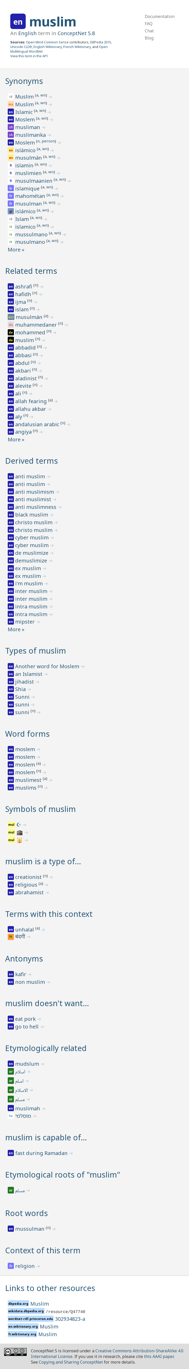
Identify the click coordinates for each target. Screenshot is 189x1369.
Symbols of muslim (40, 809)
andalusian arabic (37, 424)
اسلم (20, 1081)
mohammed (31, 332)
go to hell (27, 1026)
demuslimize (31, 560)
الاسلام (22, 1090)
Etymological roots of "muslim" (62, 1174)
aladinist (26, 378)
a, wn (41, 95)
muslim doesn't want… (47, 1003)
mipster (25, 621)
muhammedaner (36, 324)
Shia (21, 689)
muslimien (29, 173)
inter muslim (32, 591)
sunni (23, 704)
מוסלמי (23, 1115)
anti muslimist (33, 499)
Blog (149, 38)
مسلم (20, 1100)
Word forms (27, 734)
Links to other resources (50, 1288)
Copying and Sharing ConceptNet (71, 1362)
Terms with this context (49, 914)
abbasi (24, 355)
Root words (26, 1213)
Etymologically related (46, 1048)
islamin (25, 165)
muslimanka (31, 134)
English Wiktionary (47, 46)
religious (27, 884)
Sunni (23, 696)
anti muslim (30, 476)
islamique (28, 188)
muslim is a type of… (43, 861)
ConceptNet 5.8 (76, 33)
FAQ (148, 23)
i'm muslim (29, 583)
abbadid (26, 347)
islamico (26, 226)
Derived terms (31, 460)
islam (22, 309)
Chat (149, 31)
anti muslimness (36, 506)
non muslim (30, 981)
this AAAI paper (159, 1356)
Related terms (31, 271)
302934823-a (70, 1318)
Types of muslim (35, 650)
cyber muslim (32, 537)
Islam (22, 219)
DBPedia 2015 (100, 42)
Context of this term (42, 1250)
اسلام (20, 1072)
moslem (25, 749)
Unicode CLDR (21, 46)
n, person (46, 140)
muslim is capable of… (46, 1137)
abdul (23, 363)
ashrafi (24, 286)
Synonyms (24, 81)
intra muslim (32, 606)
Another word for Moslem (47, 666)
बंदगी (20, 937)
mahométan (31, 195)
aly (19, 416)
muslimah (28, 1108)
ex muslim (28, 568)
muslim (52, 21)
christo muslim (34, 522)
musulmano (30, 241)
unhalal (25, 929)
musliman (28, 127)
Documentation (160, 16)
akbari (23, 370)
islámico (26, 150)
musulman (29, 203)
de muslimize (32, 552)
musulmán (29, 157)
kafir (21, 974)
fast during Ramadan (42, 1153)
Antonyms (24, 958)
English (27, 33)
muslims (26, 787)
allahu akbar (31, 408)
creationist (29, 876)
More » (16, 249)
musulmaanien (34, 180)
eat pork (26, 1018)
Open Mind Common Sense (47, 42)
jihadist (25, 681)
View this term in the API (29, 56)
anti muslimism (35, 491)
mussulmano (32, 234)
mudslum (27, 1063)
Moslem (25, 119)
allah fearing (31, 401)
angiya (24, 431)
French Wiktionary (77, 46)
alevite (24, 385)
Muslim (25, 96)
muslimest (29, 779)
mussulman (30, 1228)
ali (18, 393)
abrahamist (30, 892)
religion (25, 1266)
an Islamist (29, 674)
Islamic (24, 112)
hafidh (23, 294)
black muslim (32, 514)
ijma (21, 301)
